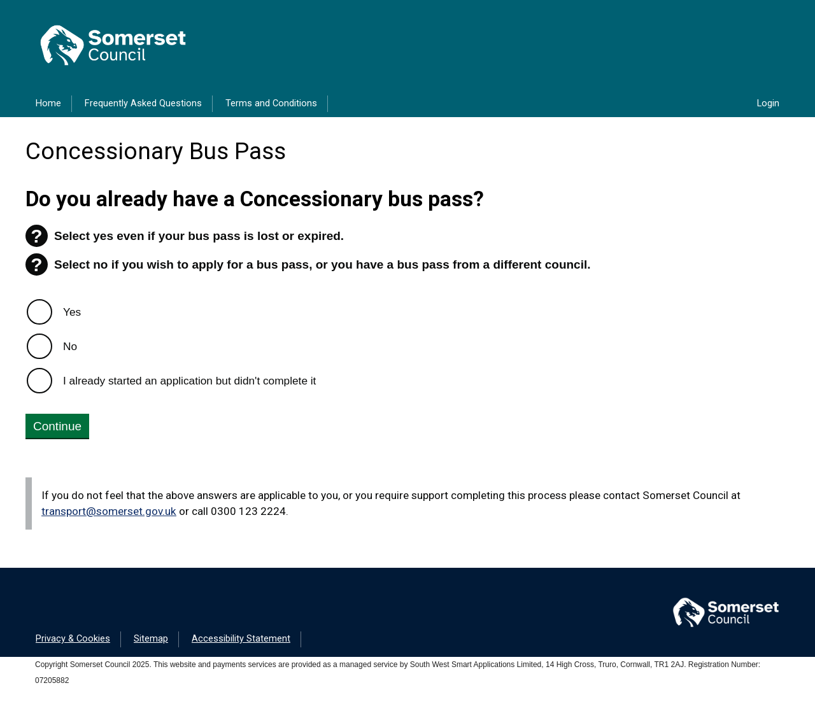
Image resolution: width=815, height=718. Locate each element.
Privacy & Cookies (73, 638)
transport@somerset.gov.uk (108, 511)
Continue (57, 426)
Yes (72, 312)
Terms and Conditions (271, 103)
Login (768, 103)
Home (48, 103)
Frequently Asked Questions (143, 103)
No (70, 346)
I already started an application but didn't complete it (189, 380)
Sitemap (151, 638)
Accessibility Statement (241, 638)
